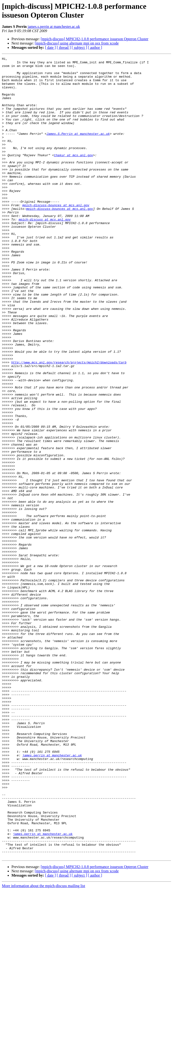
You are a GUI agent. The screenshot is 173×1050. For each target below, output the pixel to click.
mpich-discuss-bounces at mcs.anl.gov (55, 235)
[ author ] (95, 47)
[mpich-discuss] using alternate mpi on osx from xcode (77, 43)
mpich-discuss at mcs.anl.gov (45, 252)
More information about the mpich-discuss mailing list (43, 1046)
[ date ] (50, 47)
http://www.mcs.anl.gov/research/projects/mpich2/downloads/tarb (69, 424)
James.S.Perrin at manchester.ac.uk (78, 149)
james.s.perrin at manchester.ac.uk (54, 27)
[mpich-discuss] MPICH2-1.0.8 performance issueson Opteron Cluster (94, 39)
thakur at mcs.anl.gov (73, 175)
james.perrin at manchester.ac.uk (52, 895)
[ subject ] (79, 47)
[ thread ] (64, 47)
